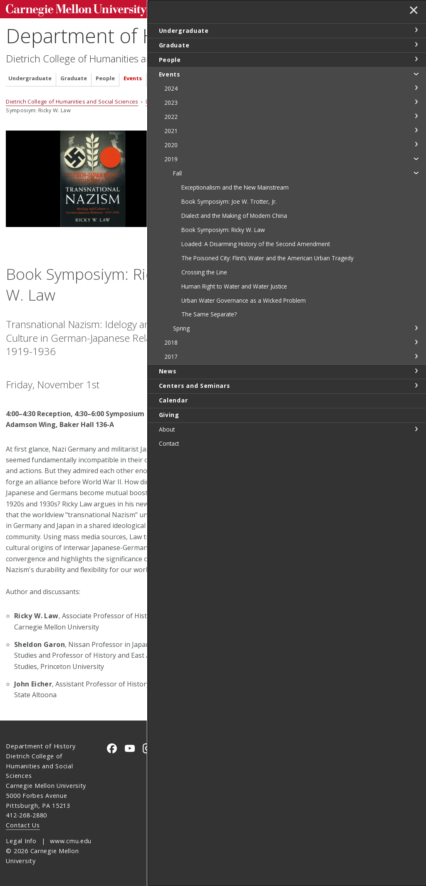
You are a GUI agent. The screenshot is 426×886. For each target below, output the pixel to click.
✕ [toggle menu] (412, 12)
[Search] (259, 8)
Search (289, 8)
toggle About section (416, 505)
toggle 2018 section (416, 418)
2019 (243, 99)
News (157, 76)
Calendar (255, 76)
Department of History (106, 33)
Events (133, 76)
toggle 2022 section (416, 116)
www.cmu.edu (71, 840)
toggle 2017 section (416, 432)
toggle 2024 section (416, 87)
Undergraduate (30, 76)
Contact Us (23, 825)
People (105, 76)
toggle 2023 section (416, 102)
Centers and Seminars (204, 76)
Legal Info (21, 840)
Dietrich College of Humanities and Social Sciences (116, 56)
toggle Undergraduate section (416, 30)
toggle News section (416, 447)
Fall (260, 99)
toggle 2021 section (416, 130)
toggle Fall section (416, 172)
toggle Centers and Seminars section (416, 461)
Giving (284, 76)
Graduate (73, 76)
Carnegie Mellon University (68, 8)
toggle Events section (416, 73)
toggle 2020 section (416, 144)
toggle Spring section (416, 404)
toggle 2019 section (416, 158)
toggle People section (416, 59)
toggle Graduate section (416, 44)
